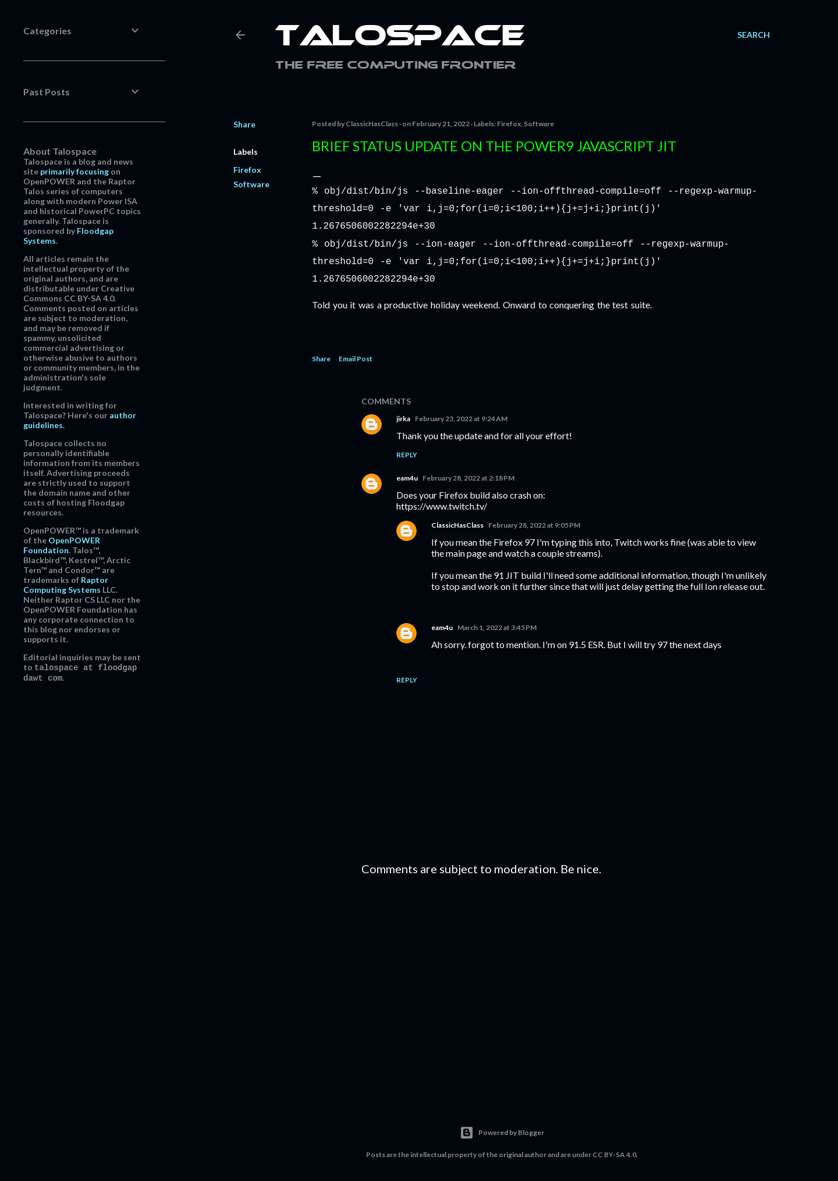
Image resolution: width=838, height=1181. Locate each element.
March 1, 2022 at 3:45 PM (497, 620)
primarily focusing (74, 171)
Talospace (399, 38)
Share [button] (244, 124)
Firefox (247, 170)
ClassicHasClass (457, 518)
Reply (406, 447)
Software (251, 184)
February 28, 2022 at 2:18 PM (468, 471)
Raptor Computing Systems (65, 585)
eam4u (407, 471)
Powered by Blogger (502, 1126)
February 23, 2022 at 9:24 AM (461, 411)
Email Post (355, 351)
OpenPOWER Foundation (61, 545)
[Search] (753, 35)
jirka (403, 411)
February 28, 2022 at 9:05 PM (534, 518)
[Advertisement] (565, 979)
